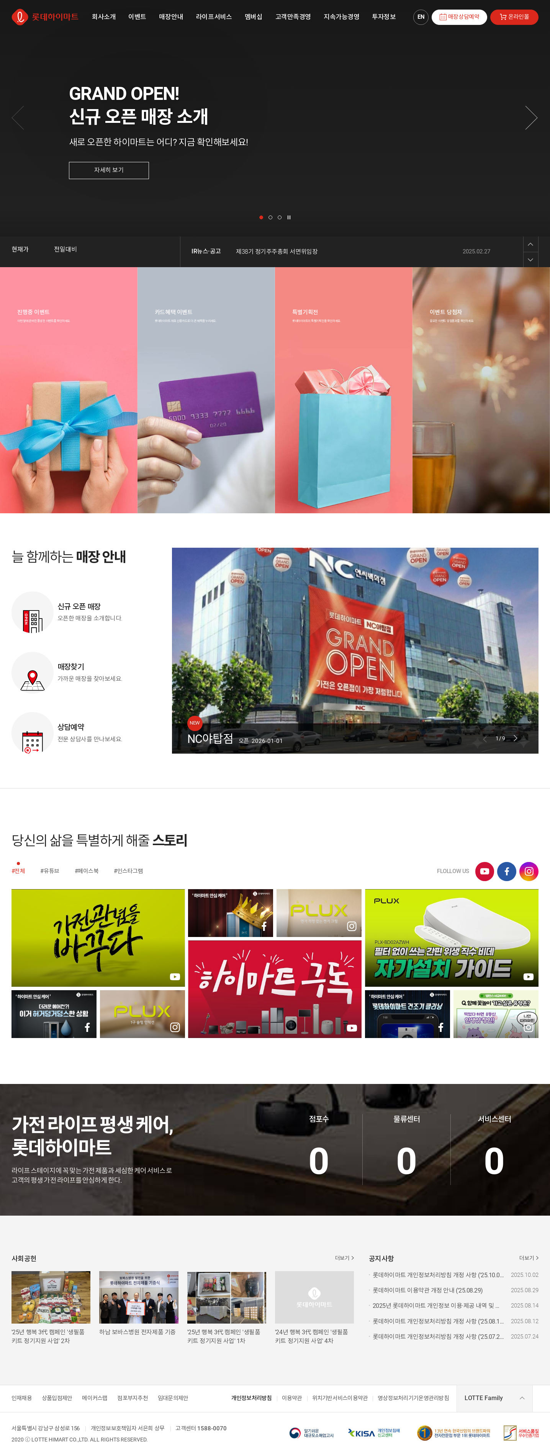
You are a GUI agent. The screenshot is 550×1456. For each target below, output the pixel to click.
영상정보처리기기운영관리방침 (413, 1398)
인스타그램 (130, 871)
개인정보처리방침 (251, 1398)
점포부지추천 (132, 1398)
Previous (531, 244)
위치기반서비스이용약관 (340, 1398)
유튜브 (51, 871)
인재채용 (21, 1398)
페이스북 (88, 871)
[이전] (18, 118)
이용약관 (292, 1398)
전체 (20, 871)
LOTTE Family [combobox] (484, 1398)
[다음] (531, 118)
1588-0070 (212, 1429)
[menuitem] (103, 17)
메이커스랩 (94, 1398)
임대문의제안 (173, 1398)
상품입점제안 (57, 1398)
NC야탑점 (210, 738)
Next (531, 259)
